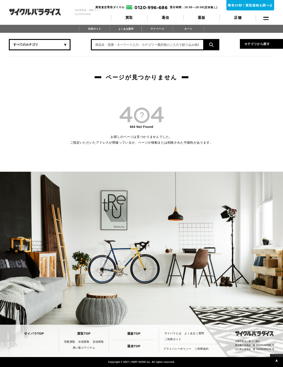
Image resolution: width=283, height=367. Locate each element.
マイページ (157, 28)
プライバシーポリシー (177, 348)
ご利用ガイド (172, 339)
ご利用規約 (202, 348)
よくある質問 (125, 28)
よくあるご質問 (194, 333)
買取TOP (83, 333)
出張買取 (84, 341)
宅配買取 (69, 341)
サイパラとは (172, 333)
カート (188, 28)
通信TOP (133, 346)
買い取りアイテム (84, 347)
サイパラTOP (34, 333)
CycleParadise (40, 12)
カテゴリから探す (230, 44)
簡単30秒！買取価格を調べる (250, 5)
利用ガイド (95, 28)
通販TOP (133, 333)
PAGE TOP (275, 359)
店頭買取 (98, 341)
